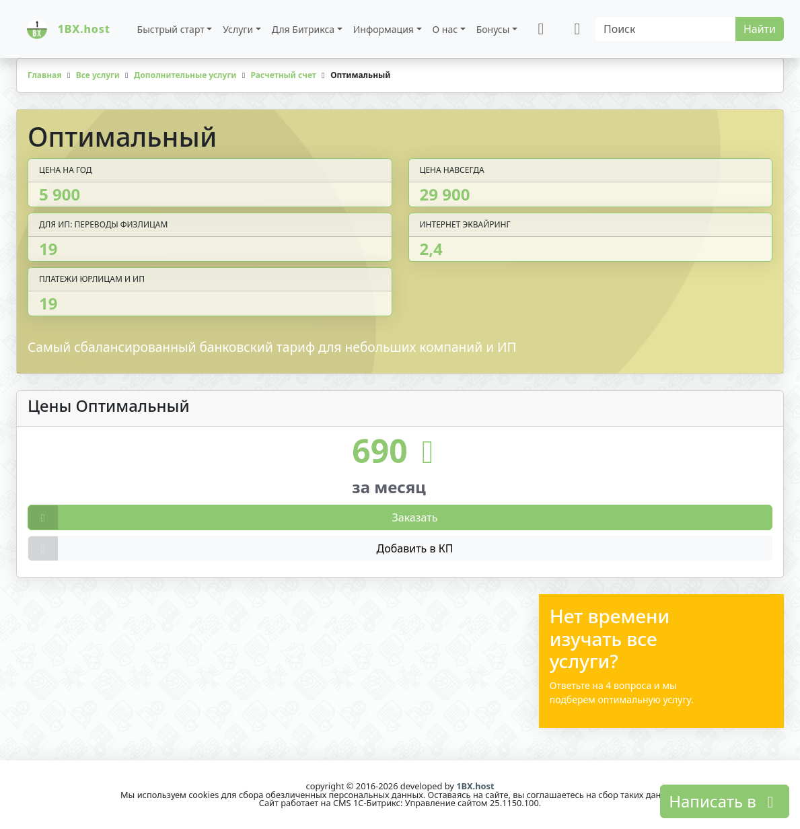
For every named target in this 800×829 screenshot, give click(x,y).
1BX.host (475, 786)
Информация (383, 29)
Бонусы (493, 29)
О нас (445, 29)
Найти (759, 29)
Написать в (724, 801)
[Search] (665, 29)
